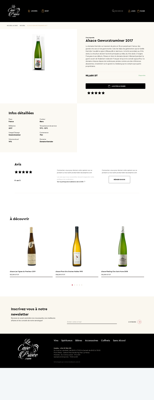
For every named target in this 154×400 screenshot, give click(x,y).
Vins (56, 340)
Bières (78, 340)
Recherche (119, 11)
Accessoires (91, 340)
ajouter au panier (118, 86)
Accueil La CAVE (12, 25)
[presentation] (76, 280)
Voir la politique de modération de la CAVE (70, 182)
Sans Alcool (119, 340)
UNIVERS (32, 11)
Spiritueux (66, 340)
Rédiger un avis (119, 180)
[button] (72, 285)
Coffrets (105, 340)
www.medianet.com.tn (72, 362)
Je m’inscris (132, 322)
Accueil (22, 25)
